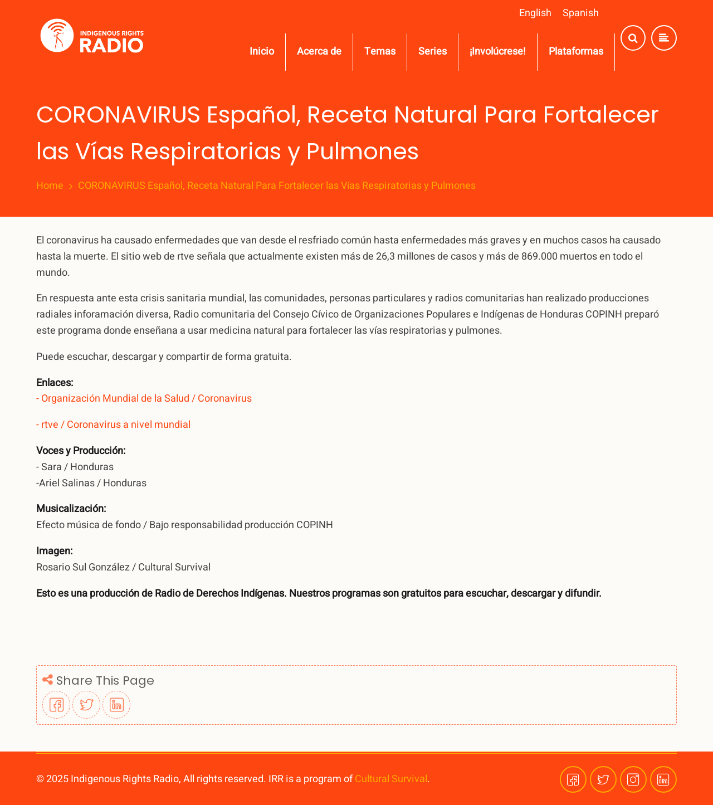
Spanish (581, 13)
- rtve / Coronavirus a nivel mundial (113, 424)
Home (50, 186)
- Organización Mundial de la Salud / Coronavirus (144, 398)
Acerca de (319, 51)
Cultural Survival (391, 779)
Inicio (262, 51)
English (535, 13)
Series (432, 51)
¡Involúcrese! (498, 51)
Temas (379, 51)
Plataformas (576, 51)
